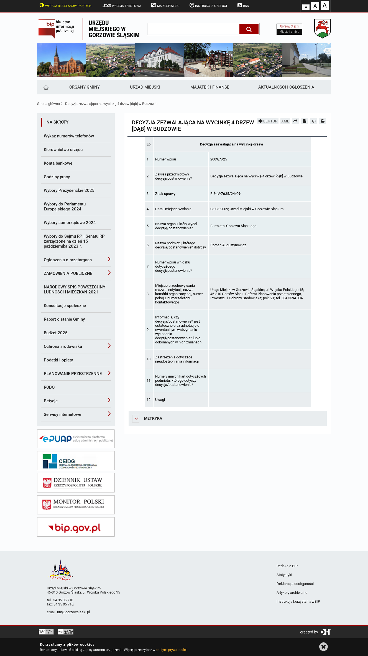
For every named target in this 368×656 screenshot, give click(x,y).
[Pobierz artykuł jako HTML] (313, 121)
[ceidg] (76, 461)
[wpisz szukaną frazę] (193, 29)
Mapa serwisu (164, 5)
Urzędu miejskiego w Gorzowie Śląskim (114, 29)
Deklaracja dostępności (295, 584)
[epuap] (76, 438)
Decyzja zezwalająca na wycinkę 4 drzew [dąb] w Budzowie (111, 104)
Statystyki (284, 575)
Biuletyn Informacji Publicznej (60, 29)
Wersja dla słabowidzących (64, 5)
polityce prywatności (171, 650)
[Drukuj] (322, 121)
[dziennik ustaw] (76, 482)
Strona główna (48, 104)
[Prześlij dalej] (295, 121)
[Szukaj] (249, 29)
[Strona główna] (45, 87)
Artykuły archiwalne (292, 592)
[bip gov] (76, 527)
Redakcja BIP (287, 566)
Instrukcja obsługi (207, 5)
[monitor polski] (76, 505)
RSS (242, 5)
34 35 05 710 (63, 600)
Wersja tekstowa (121, 5)
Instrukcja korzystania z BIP (298, 601)
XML (285, 121)
